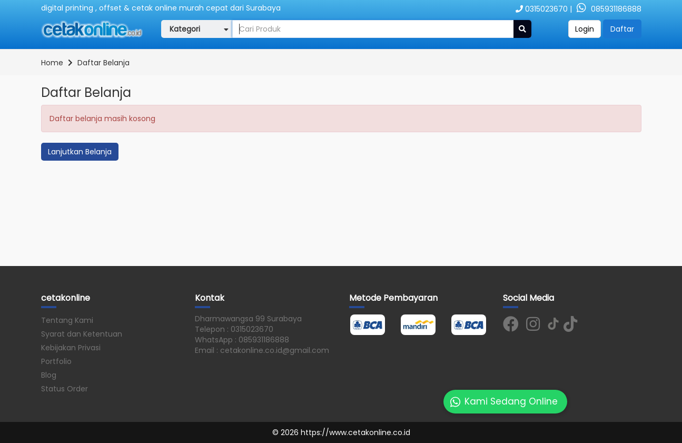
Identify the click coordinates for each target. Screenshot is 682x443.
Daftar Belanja (103, 62)
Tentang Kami (67, 320)
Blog (48, 375)
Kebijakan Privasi (71, 347)
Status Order (64, 388)
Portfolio (56, 361)
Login (584, 29)
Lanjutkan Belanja (80, 151)
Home (52, 62)
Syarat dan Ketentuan (81, 334)
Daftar (622, 29)
